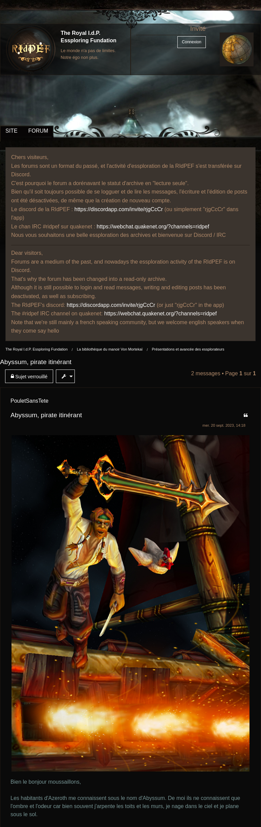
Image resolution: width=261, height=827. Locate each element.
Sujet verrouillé (29, 376)
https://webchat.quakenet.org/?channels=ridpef (153, 226)
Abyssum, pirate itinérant (35, 361)
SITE (11, 131)
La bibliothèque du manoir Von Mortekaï (110, 349)
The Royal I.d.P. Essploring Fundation (36, 349)
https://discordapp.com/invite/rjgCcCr (118, 209)
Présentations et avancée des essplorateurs (188, 349)
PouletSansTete (29, 401)
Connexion (191, 42)
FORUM (38, 131)
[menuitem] (30, 376)
